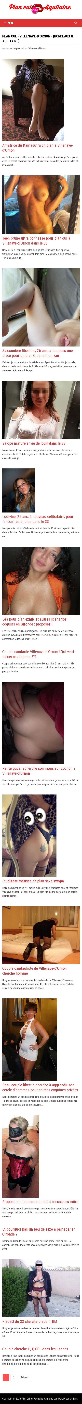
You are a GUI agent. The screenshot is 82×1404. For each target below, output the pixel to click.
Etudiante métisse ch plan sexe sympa (33, 881)
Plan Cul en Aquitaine (32, 1398)
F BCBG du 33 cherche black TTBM (29, 1321)
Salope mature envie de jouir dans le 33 (34, 443)
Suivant (24, 1377)
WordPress (63, 1398)
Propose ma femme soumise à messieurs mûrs (40, 1201)
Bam (75, 1398)
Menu (9, 23)
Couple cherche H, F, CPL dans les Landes (35, 1349)
